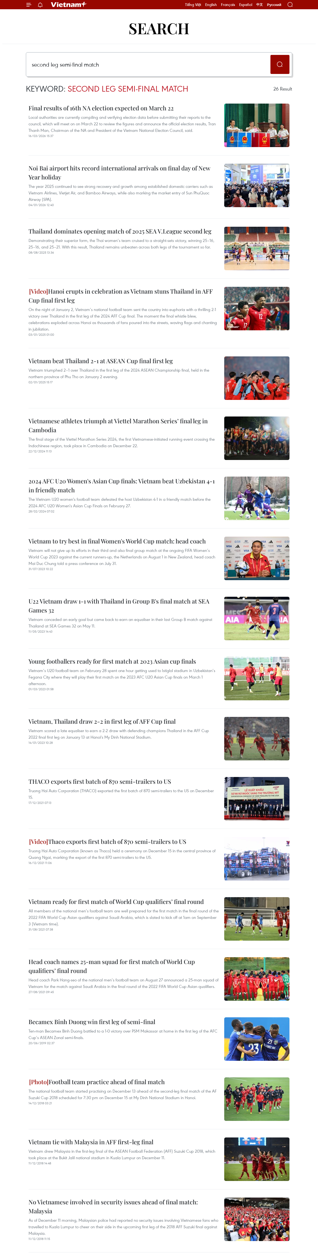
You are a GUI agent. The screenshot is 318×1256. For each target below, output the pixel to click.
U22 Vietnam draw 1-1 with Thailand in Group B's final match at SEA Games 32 (119, 605)
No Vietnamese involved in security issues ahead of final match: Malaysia (113, 1206)
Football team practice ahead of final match (97, 1082)
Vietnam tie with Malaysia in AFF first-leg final (91, 1142)
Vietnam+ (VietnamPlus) (69, 5)
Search (159, 28)
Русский (274, 5)
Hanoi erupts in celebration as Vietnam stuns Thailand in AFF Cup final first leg (121, 295)
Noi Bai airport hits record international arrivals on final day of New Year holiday (119, 172)
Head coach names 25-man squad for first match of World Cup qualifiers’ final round (112, 966)
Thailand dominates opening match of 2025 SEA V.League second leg (120, 231)
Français (228, 4)
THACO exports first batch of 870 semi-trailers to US (100, 781)
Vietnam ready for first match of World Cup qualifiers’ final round (116, 901)
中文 (259, 5)
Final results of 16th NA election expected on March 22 (101, 108)
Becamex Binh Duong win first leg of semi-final (92, 1022)
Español (245, 4)
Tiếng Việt (193, 4)
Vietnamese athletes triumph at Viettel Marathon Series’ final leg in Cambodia (118, 425)
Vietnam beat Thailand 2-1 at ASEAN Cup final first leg (101, 361)
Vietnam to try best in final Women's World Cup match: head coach (117, 541)
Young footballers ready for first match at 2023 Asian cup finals (112, 661)
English (211, 4)
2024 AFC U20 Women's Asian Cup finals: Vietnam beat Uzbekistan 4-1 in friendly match (122, 485)
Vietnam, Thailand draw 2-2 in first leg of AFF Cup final (102, 721)
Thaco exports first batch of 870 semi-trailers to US (107, 841)
